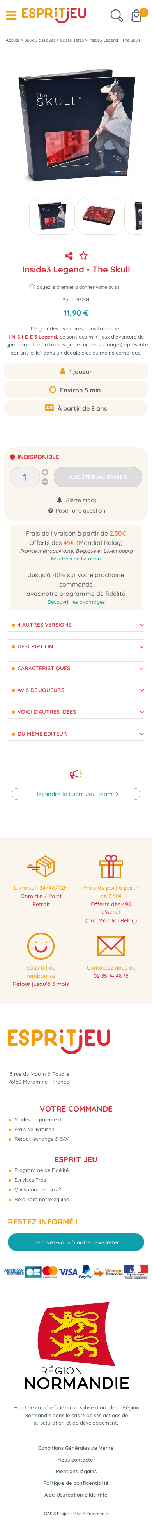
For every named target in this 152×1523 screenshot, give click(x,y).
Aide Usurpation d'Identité (76, 1494)
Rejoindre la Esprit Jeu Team (74, 794)
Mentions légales (76, 1471)
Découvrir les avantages (76, 602)
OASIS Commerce (90, 1513)
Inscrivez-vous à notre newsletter (76, 1242)
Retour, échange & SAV (41, 1139)
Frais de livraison (34, 1129)
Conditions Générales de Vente (76, 1448)
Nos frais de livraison (76, 558)
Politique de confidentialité (76, 1483)
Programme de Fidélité (41, 1170)
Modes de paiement (37, 1119)
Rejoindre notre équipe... (42, 1199)
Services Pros (29, 1180)
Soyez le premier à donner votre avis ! (74, 286)
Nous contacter (76, 1459)
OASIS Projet (56, 1513)
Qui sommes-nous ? (37, 1189)
